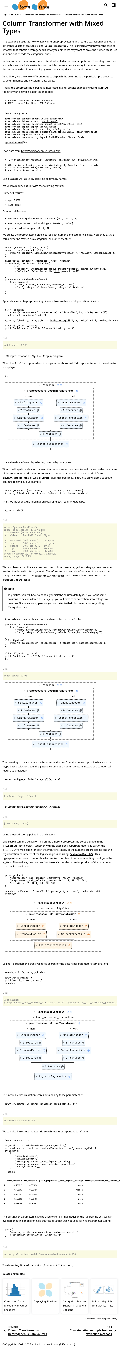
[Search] (106, 5)
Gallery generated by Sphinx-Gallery (101, 1318)
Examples (16, 14)
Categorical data (17, 607)
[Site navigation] (6, 5)
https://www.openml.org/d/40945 (40, 151)
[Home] (5, 14)
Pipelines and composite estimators (42, 14)
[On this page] (114, 5)
